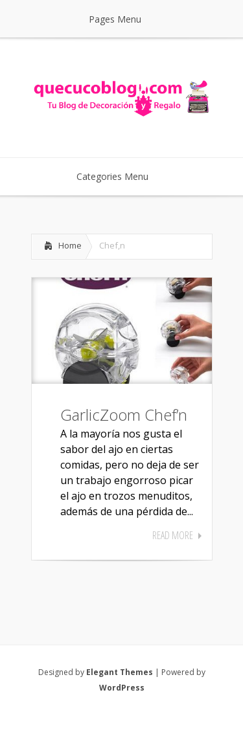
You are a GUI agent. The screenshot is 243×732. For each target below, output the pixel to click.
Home (70, 245)
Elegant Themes (119, 672)
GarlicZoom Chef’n (123, 414)
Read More (172, 535)
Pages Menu (123, 19)
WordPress (122, 687)
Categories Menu (120, 176)
